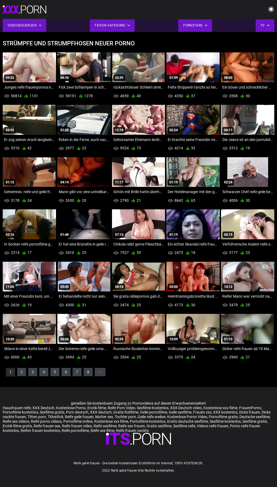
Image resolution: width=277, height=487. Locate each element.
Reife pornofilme (75, 430)
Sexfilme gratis (52, 412)
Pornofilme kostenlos (20, 412)
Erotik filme (96, 408)
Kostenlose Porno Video (187, 417)
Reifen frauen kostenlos (40, 430)
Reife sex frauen (131, 426)
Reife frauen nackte (132, 430)
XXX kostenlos (225, 412)
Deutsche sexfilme (254, 417)
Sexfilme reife (184, 426)
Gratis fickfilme (125, 412)
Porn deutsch (77, 412)
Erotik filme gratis (17, 426)
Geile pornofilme (153, 412)
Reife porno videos (46, 421)
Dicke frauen (249, 412)
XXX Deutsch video (186, 408)
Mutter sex (104, 417)
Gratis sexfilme (159, 426)
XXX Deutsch (43, 408)
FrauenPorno (250, 408)
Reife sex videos (16, 421)
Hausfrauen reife (17, 408)
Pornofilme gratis (223, 417)
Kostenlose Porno (71, 408)
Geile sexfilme (180, 412)
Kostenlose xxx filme (220, 408)
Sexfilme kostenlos (225, 421)
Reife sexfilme (105, 426)
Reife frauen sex (47, 426)
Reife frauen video (77, 426)
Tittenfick (55, 417)
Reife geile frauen (79, 417)
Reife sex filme (102, 430)
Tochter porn (125, 417)
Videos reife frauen (212, 426)
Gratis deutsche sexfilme (187, 421)
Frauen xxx (202, 412)
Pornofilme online (78, 421)
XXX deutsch (101, 412)
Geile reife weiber (152, 417)
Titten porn (37, 417)
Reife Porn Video (121, 408)
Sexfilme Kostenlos (153, 408)
